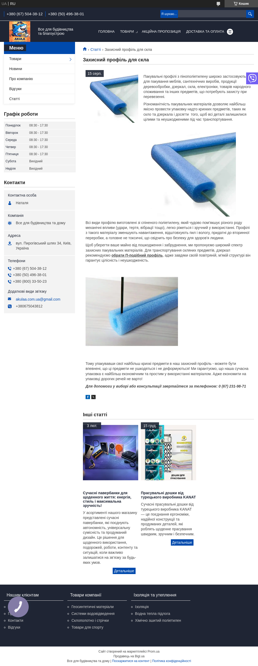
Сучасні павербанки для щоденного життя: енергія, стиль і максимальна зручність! (107, 499)
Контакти (15, 620)
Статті (95, 49)
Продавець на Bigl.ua (129, 656)
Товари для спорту (87, 627)
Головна (106, 31)
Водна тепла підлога (152, 613)
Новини (15, 69)
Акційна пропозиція (161, 31)
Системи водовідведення (93, 613)
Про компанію (21, 79)
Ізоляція (142, 607)
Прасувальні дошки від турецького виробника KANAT (168, 495)
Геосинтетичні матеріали (92, 607)
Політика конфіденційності (171, 661)
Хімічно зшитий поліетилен (158, 620)
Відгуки (15, 89)
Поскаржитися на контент (131, 661)
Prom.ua (154, 651)
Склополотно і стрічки (90, 620)
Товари (127, 31)
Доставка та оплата (205, 31)
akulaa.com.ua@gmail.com (38, 299)
